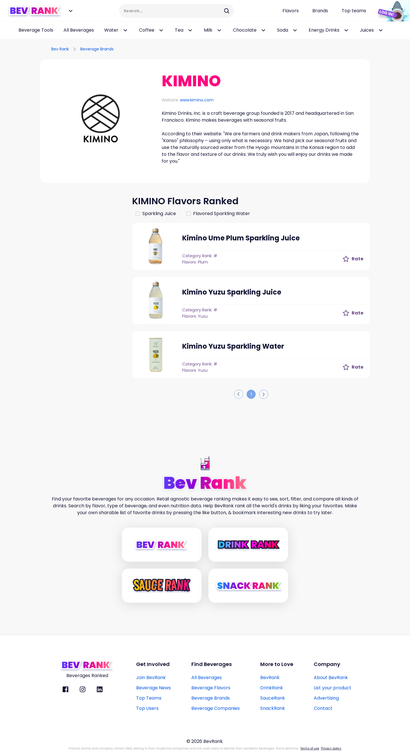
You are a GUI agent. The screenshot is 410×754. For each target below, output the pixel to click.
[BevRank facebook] (65, 689)
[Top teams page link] (354, 11)
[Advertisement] (82, 279)
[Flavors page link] (290, 11)
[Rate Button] (353, 259)
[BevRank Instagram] (82, 689)
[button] (100, 120)
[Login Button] (391, 10)
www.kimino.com (197, 100)
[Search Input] (173, 11)
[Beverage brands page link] (320, 11)
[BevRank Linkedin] (99, 689)
